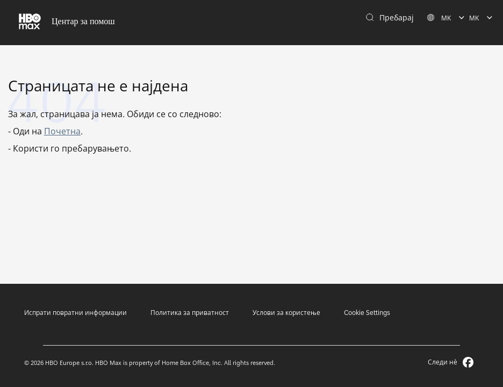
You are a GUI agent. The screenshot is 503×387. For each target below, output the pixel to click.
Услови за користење (286, 312)
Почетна (62, 131)
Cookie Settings (367, 312)
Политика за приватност (189, 312)
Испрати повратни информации (75, 312)
